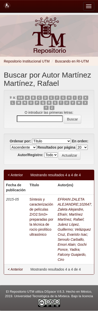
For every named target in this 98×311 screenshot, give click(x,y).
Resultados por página (56, 147)
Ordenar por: (20, 141)
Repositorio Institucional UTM (27, 61)
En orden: (80, 141)
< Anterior (15, 175)
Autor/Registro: (30, 155)
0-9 (20, 97)
